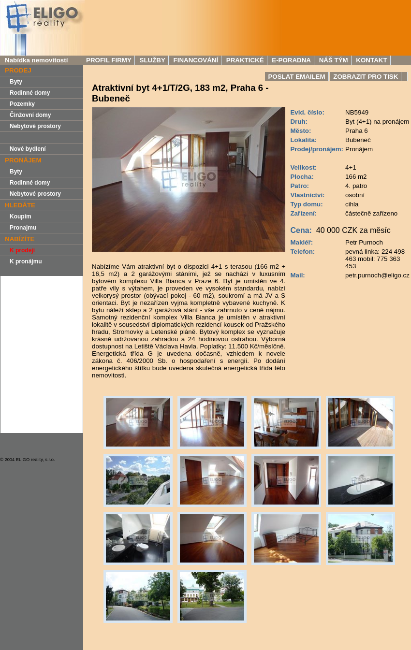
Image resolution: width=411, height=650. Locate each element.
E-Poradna (291, 60)
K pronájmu (26, 261)
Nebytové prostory (35, 126)
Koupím (20, 216)
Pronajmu (23, 227)
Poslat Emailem (296, 76)
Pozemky (22, 104)
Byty (16, 81)
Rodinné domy (30, 92)
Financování (196, 60)
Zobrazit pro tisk (365, 76)
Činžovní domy (30, 115)
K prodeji (22, 250)
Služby (152, 60)
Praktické (245, 60)
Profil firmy (109, 60)
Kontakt (371, 60)
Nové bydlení (28, 148)
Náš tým (333, 60)
